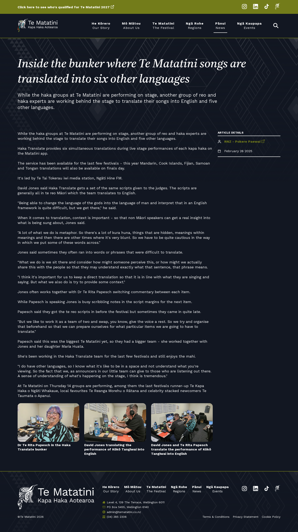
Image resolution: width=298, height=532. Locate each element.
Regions (179, 489)
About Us (132, 489)
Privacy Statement (245, 516)
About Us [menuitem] (131, 25)
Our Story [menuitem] (101, 25)
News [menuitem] (220, 25)
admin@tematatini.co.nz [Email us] (124, 512)
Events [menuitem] (249, 25)
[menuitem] (276, 26)
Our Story (110, 489)
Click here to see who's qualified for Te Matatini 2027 (64, 7)
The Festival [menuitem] (163, 25)
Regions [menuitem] (195, 25)
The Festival (156, 489)
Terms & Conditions (216, 516)
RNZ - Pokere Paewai (242, 141)
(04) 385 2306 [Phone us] (117, 516)
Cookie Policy (271, 516)
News (196, 489)
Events (217, 489)
